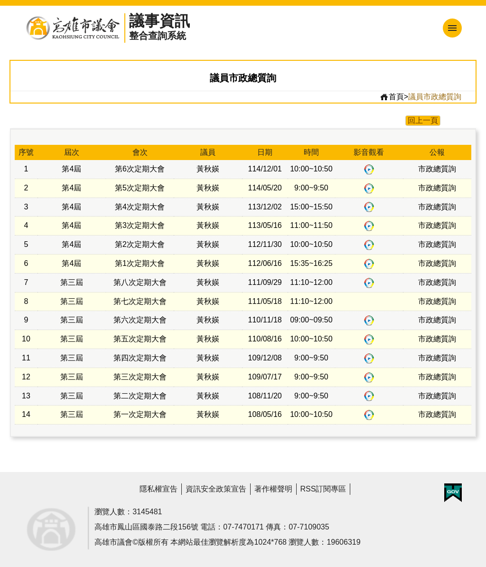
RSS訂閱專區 (323, 489)
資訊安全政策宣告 (216, 489)
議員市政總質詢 (434, 97)
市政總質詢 (437, 169)
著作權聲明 (273, 489)
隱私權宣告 (159, 489)
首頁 (392, 97)
